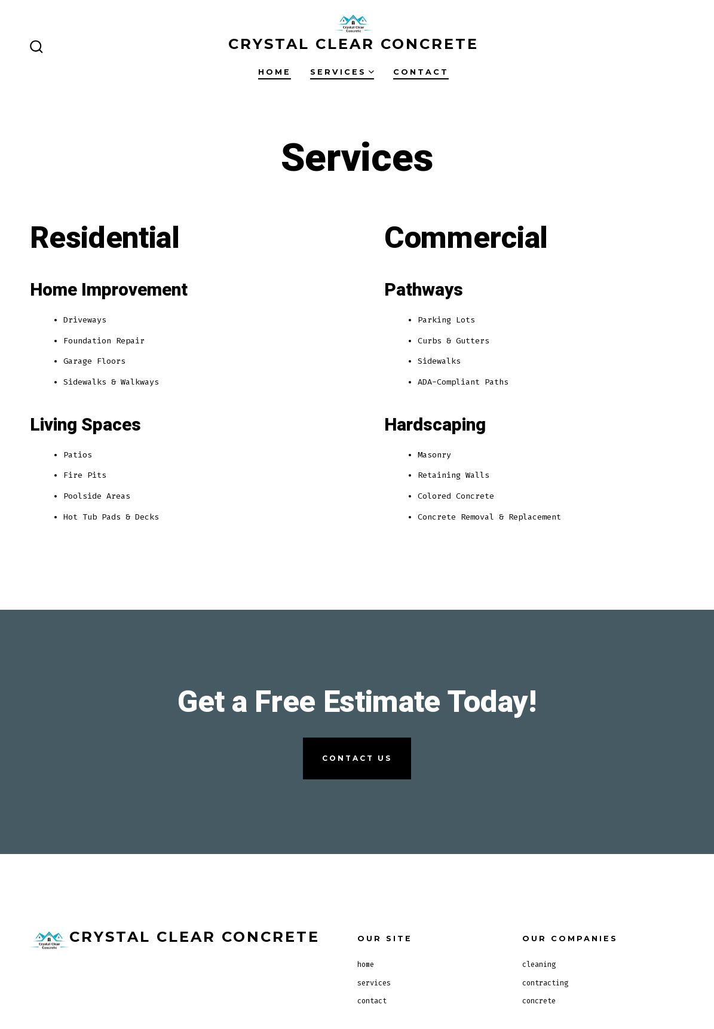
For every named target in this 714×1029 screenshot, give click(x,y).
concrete (539, 1001)
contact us (357, 758)
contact (421, 71)
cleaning (539, 964)
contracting (545, 983)
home (274, 71)
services (342, 71)
